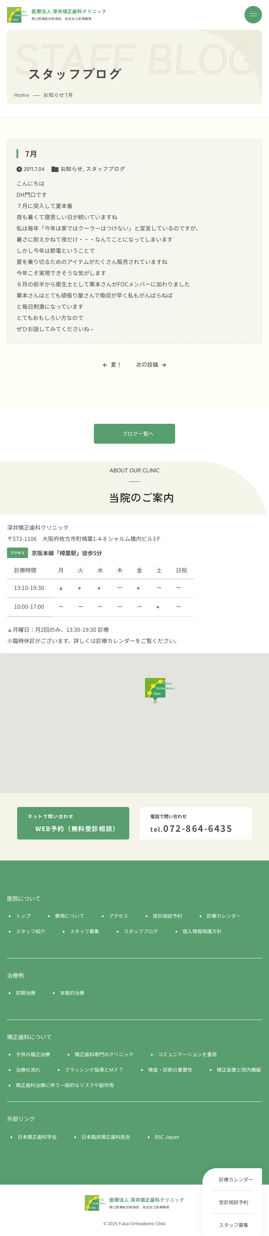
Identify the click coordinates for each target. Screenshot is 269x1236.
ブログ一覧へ (138, 433)
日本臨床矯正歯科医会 (105, 1136)
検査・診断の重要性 (170, 1069)
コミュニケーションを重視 (187, 1054)
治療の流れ (28, 1069)
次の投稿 (151, 364)
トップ (23, 915)
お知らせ (71, 168)
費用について (69, 915)
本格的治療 (72, 992)
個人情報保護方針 (202, 931)
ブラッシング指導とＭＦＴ (94, 1069)
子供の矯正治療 (33, 1054)
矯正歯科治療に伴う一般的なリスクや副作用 (65, 1084)
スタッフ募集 (233, 1224)
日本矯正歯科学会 (37, 1136)
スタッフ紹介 (30, 931)
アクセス (118, 915)
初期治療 (25, 992)
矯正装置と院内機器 (239, 1069)
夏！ (112, 364)
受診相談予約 (233, 1202)
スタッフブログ (105, 168)
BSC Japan (167, 1136)
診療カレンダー (236, 1179)
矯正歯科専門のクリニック (104, 1054)
